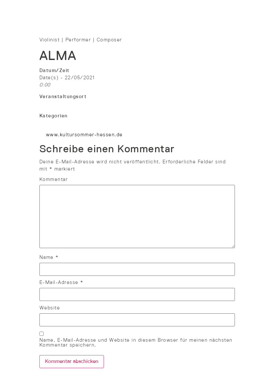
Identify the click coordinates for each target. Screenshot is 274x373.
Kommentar (53, 179)
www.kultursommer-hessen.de (84, 135)
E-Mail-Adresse (61, 282)
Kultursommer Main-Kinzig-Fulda (80, 104)
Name (49, 257)
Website (49, 308)
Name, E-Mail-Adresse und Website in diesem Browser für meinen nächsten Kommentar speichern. (136, 343)
